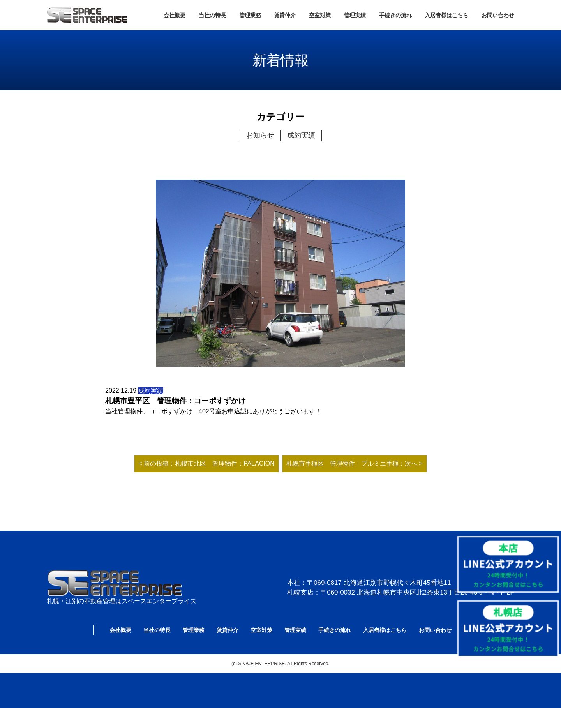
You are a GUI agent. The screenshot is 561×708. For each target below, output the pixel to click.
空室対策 (320, 15)
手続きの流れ (395, 15)
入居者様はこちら (446, 15)
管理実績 (355, 15)
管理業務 (250, 15)
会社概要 (174, 15)
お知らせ (260, 135)
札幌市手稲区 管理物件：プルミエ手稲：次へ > (354, 463)
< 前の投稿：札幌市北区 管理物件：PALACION (206, 463)
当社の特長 (212, 15)
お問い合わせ (498, 15)
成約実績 (301, 135)
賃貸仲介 (285, 15)
